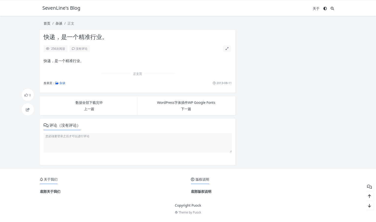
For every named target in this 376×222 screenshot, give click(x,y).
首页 (47, 23)
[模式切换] (325, 8)
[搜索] (332, 8)
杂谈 (59, 23)
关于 (316, 8)
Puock (197, 212)
